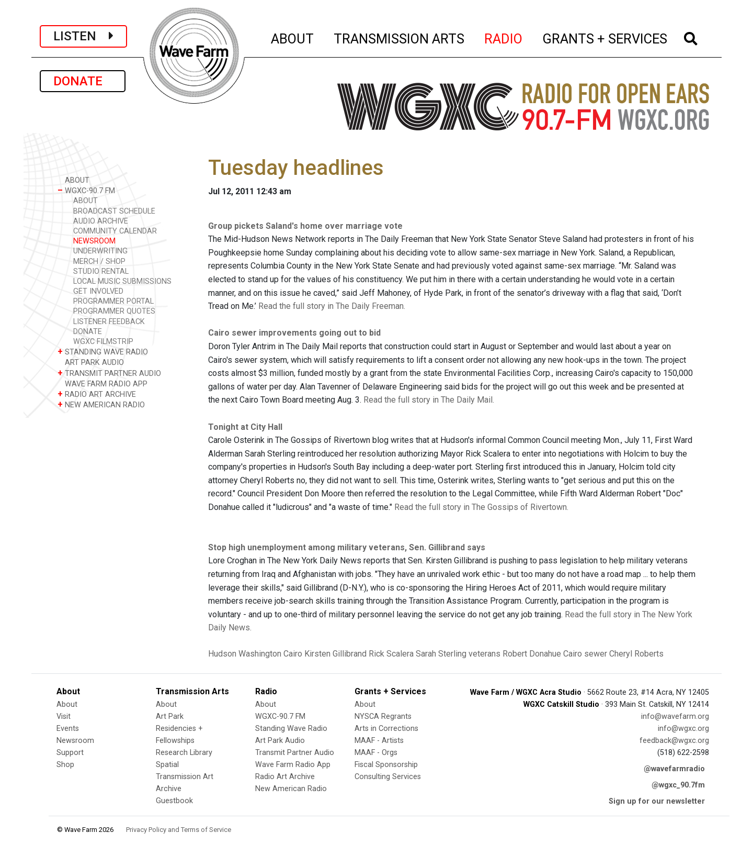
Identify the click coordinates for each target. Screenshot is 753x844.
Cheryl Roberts (636, 654)
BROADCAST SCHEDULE (114, 211)
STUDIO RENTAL (101, 271)
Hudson (222, 654)
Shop (65, 764)
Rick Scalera (391, 654)
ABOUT (293, 37)
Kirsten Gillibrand (335, 654)
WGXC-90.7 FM (86, 190)
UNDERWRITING (100, 251)
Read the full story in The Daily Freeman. (331, 306)
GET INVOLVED (98, 291)
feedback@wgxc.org (674, 740)
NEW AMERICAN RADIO (101, 404)
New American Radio (291, 788)
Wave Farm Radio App (292, 764)
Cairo (292, 654)
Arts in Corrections (386, 728)
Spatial (167, 764)
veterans (484, 654)
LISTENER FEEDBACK (109, 321)
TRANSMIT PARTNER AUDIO (109, 373)
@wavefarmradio (674, 768)
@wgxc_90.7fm (678, 785)
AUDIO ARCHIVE (100, 221)
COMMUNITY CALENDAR (115, 231)
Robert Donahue (532, 654)
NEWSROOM (94, 241)
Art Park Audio (280, 740)
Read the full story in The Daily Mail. (428, 400)
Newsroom (75, 740)
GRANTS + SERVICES (605, 37)
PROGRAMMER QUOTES (114, 311)
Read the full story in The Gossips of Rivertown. (481, 507)
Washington (259, 654)
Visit (63, 716)
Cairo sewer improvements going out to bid (294, 333)
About (66, 704)
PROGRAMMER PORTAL (113, 301)
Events (67, 728)
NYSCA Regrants (383, 716)
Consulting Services (388, 776)
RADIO (504, 37)
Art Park (170, 716)
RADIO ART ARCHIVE (97, 394)
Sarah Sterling (441, 654)
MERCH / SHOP (99, 261)
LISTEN (83, 36)
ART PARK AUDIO (91, 362)
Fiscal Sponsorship (386, 764)
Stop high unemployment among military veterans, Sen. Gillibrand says (346, 547)
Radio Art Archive (285, 776)
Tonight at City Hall (245, 427)
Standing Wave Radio (291, 728)
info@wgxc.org (683, 728)
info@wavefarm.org (675, 716)
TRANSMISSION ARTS (399, 37)
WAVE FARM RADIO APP (102, 383)
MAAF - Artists (379, 740)
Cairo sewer (585, 654)
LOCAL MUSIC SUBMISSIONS (122, 281)
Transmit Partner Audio (294, 752)
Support (70, 752)
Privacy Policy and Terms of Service (178, 830)
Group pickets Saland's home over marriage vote (305, 226)
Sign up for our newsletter (657, 801)
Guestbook (174, 800)
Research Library (184, 752)
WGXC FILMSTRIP (103, 341)
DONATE (82, 81)
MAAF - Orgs (376, 752)
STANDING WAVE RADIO (103, 352)
